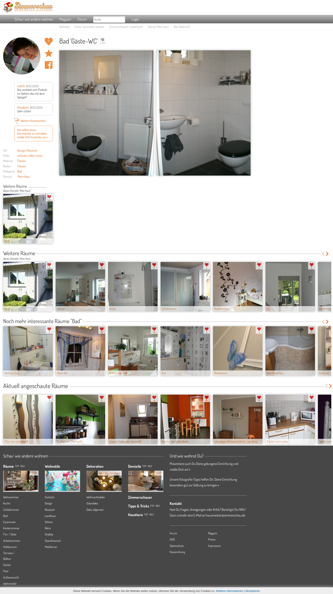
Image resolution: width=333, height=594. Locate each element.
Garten (7, 565)
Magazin (65, 19)
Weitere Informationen (229, 591)
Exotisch (49, 497)
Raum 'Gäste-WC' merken (48, 53)
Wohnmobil (9, 583)
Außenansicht (11, 577)
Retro (48, 528)
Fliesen (21, 161)
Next (51, 187)
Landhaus (50, 516)
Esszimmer (9, 522)
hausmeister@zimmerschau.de (225, 515)
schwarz (22, 155)
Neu (150, 466)
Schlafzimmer (11, 509)
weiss (39, 155)
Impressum (214, 546)
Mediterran (51, 547)
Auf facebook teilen (48, 65)
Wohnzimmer (11, 497)
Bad (19, 171)
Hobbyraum (10, 547)
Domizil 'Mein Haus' (158, 26)
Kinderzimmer (11, 528)
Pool (5, 571)
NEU (22, 466)
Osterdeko (92, 503)
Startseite (64, 26)
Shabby (49, 534)
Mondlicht (23, 107)
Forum (82, 19)
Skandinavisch (53, 540)
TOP (17, 466)
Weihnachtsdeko (95, 497)
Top (144, 466)
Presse (211, 539)
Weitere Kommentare (30, 121)
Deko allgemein (95, 509)
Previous (48, 187)
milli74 (21, 86)
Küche (6, 503)
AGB (172, 539)
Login (135, 19)
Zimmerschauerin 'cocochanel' (126, 26)
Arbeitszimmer (11, 540)
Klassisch (32, 150)
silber (31, 155)
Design (21, 150)
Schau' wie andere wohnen (33, 19)
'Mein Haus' (23, 176)
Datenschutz (177, 546)
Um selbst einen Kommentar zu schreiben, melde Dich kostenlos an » (32, 133)
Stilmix (49, 522)
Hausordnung (177, 552)
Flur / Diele (9, 534)
